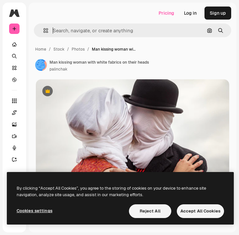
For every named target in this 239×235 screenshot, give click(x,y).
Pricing (166, 13)
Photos (78, 49)
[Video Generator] (17, 136)
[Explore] (14, 79)
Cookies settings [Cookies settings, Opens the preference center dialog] (34, 210)
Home (40, 49)
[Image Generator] (17, 124)
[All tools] (14, 101)
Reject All (150, 211)
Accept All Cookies (200, 211)
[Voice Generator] (17, 148)
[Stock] (14, 68)
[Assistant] (17, 159)
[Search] (14, 56)
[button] (43, 30)
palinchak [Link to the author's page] (58, 69)
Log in (190, 13)
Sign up (218, 13)
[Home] (14, 44)
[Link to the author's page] (41, 65)
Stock (58, 49)
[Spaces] (17, 112)
